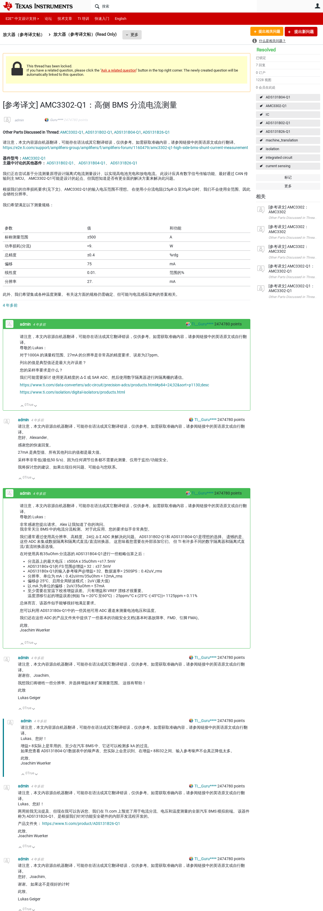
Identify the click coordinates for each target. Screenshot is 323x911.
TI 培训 (83, 18)
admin (19, 120)
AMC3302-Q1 (276, 106)
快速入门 (102, 18)
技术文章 (65, 18)
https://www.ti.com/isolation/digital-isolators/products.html (72, 392)
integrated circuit (279, 157)
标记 (288, 177)
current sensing (278, 166)
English (120, 18)
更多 (134, 34)
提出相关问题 (268, 31)
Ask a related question (118, 70)
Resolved (266, 50)
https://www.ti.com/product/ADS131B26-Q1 (81, 823)
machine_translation (282, 140)
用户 (317, 6)
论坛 (48, 18)
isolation (272, 149)
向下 (35, 406)
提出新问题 (303, 31)
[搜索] (174, 6)
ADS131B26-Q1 (278, 131)
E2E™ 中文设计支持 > (22, 18)
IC (267, 114)
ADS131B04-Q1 (278, 97)
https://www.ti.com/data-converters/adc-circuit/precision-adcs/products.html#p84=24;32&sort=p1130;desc (114, 385)
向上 (22, 406)
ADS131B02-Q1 (278, 123)
